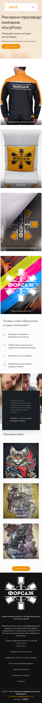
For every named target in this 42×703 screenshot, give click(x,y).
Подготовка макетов (21, 311)
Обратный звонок (11, 46)
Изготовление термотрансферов (21, 248)
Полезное (21, 681)
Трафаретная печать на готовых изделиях (21, 658)
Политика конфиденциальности (21, 696)
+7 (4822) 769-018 (21, 643)
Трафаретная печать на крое (21, 121)
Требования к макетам (21, 675)
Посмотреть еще (21, 569)
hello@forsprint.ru (21, 646)
